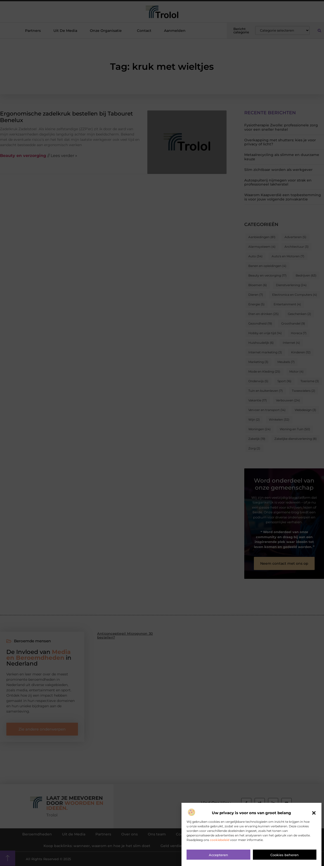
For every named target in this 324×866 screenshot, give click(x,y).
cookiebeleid (219, 841)
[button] (313, 814)
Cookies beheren (284, 857)
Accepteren (218, 857)
